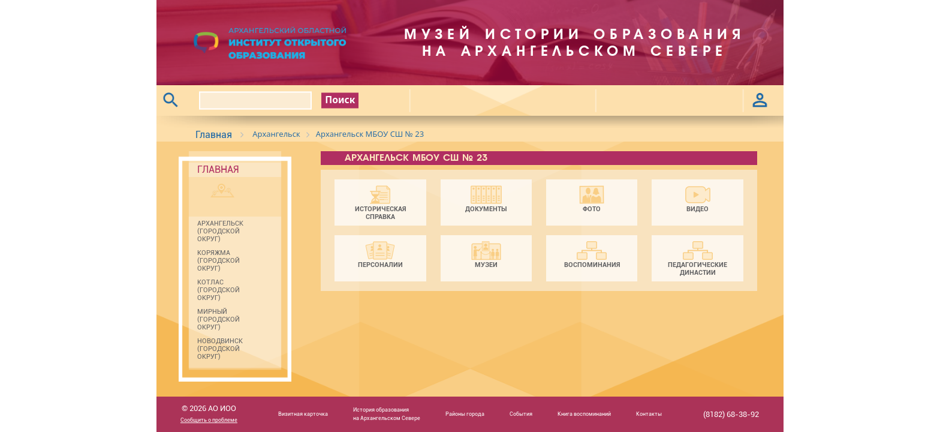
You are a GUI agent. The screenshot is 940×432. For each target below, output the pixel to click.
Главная (213, 134)
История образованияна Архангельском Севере (386, 414)
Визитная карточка (303, 414)
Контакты (649, 414)
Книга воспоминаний (584, 414)
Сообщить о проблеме (208, 421)
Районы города (464, 414)
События (521, 414)
